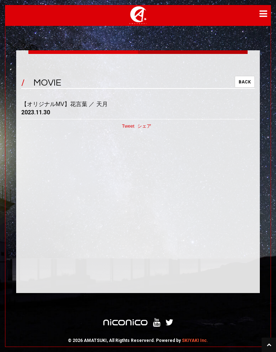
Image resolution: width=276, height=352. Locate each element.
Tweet (128, 126)
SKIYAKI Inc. (195, 340)
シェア (144, 126)
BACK (245, 81)
